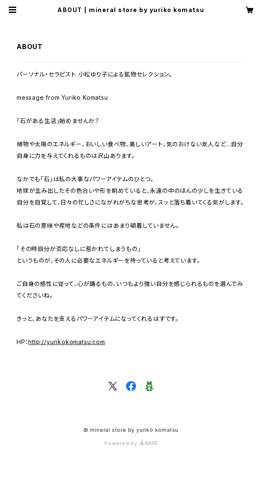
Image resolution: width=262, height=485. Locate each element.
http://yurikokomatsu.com (66, 341)
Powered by (131, 443)
